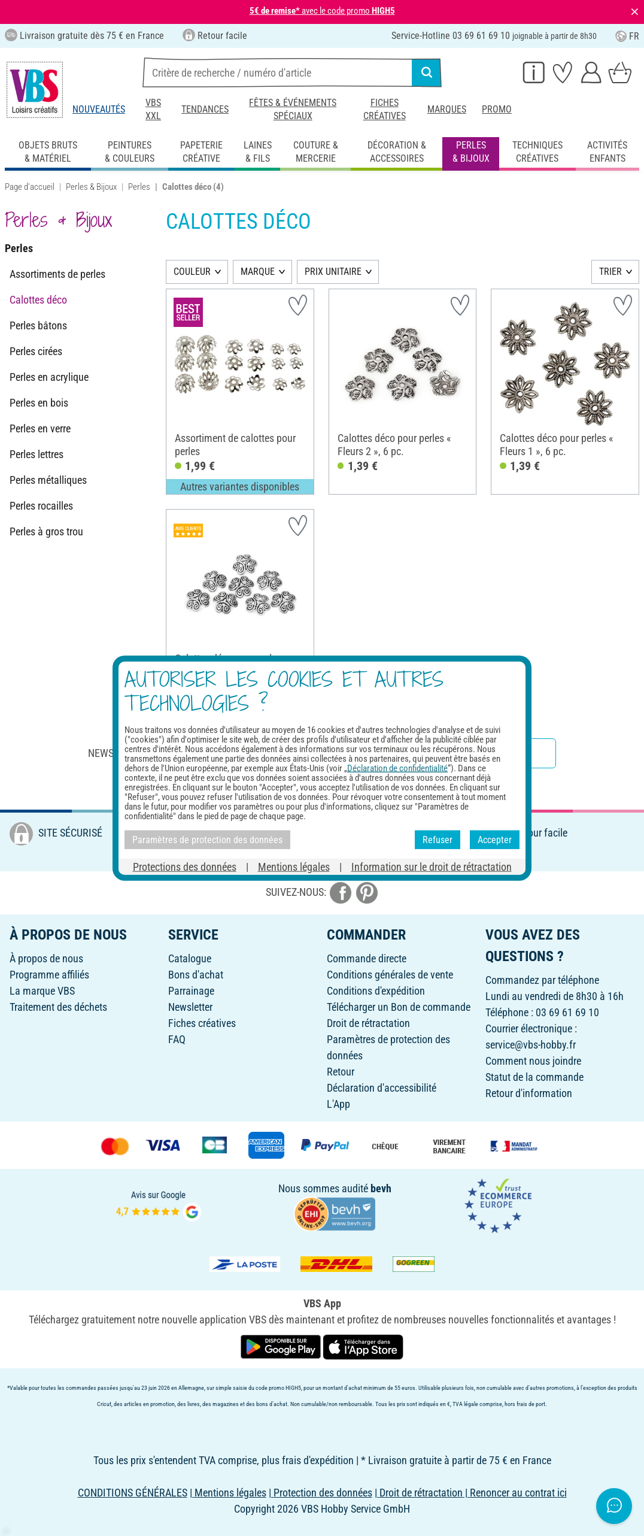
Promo (497, 109)
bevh (380, 1188)
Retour (340, 1071)
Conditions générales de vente (390, 974)
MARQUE (258, 271)
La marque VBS (42, 990)
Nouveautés (98, 109)
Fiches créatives (384, 109)
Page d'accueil (29, 186)
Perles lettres (36, 454)
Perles (139, 186)
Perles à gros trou (46, 531)
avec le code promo (322, 10)
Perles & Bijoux (91, 186)
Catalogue (189, 958)
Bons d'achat (195, 974)
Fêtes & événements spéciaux (292, 109)
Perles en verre (40, 428)
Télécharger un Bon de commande (398, 1007)
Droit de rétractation (368, 1023)
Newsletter (190, 1007)
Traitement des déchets (58, 1007)
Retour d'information (528, 1093)
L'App (338, 1104)
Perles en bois (39, 402)
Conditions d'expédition (376, 990)
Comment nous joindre (533, 1061)
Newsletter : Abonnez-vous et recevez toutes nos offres (230, 753)
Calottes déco (38, 299)
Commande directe (366, 958)
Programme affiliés (49, 974)
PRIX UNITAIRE (333, 271)
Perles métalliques (48, 480)
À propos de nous (46, 958)
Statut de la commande (534, 1077)
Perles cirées (36, 351)
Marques (446, 109)
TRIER (610, 271)
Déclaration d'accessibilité (381, 1087)
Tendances (205, 109)
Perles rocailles (41, 505)
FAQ (177, 1039)
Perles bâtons (38, 325)
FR (627, 36)
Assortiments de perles (57, 274)
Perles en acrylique (49, 377)
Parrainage (191, 990)
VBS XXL (153, 109)
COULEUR (192, 271)
